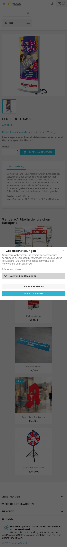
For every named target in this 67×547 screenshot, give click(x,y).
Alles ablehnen (33, 286)
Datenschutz (7, 269)
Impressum (18, 269)
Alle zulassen (33, 293)
